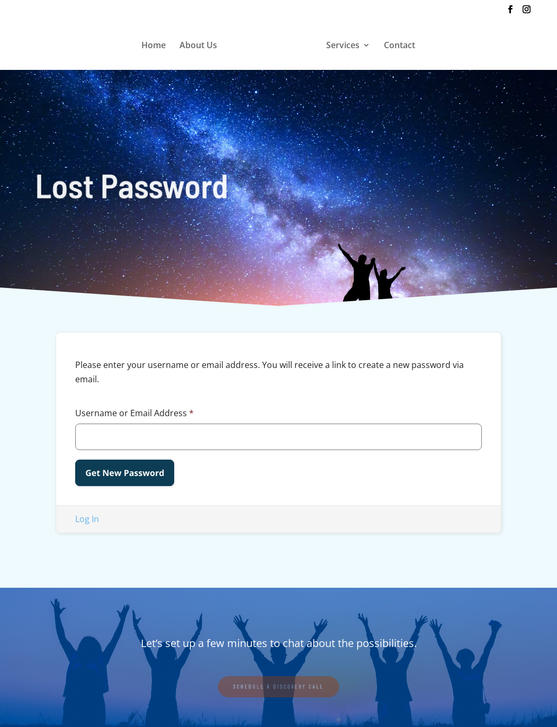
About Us (198, 46)
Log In (87, 519)
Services (343, 46)
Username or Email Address (134, 413)
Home (153, 46)
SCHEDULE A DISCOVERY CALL (278, 686)
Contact (399, 46)
